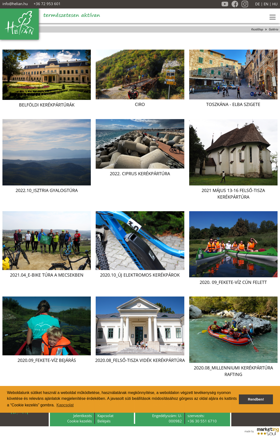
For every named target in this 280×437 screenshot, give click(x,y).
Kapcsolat (105, 415)
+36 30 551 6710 (202, 421)
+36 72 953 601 (47, 3)
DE (257, 4)
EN (266, 4)
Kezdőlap (257, 29)
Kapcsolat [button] (65, 405)
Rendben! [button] (256, 399)
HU (275, 4)
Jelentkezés (82, 415)
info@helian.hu (15, 3)
